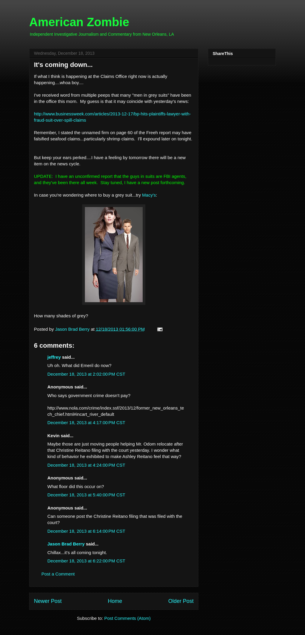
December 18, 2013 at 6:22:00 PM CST (86, 560)
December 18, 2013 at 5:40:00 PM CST (86, 494)
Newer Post (48, 601)
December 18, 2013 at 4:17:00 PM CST (86, 422)
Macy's (149, 194)
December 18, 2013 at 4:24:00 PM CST (86, 465)
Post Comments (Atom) (127, 618)
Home (115, 601)
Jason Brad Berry (66, 543)
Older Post (181, 601)
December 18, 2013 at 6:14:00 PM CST (86, 531)
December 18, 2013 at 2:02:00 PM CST (86, 374)
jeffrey (54, 357)
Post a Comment (58, 573)
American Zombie (79, 22)
